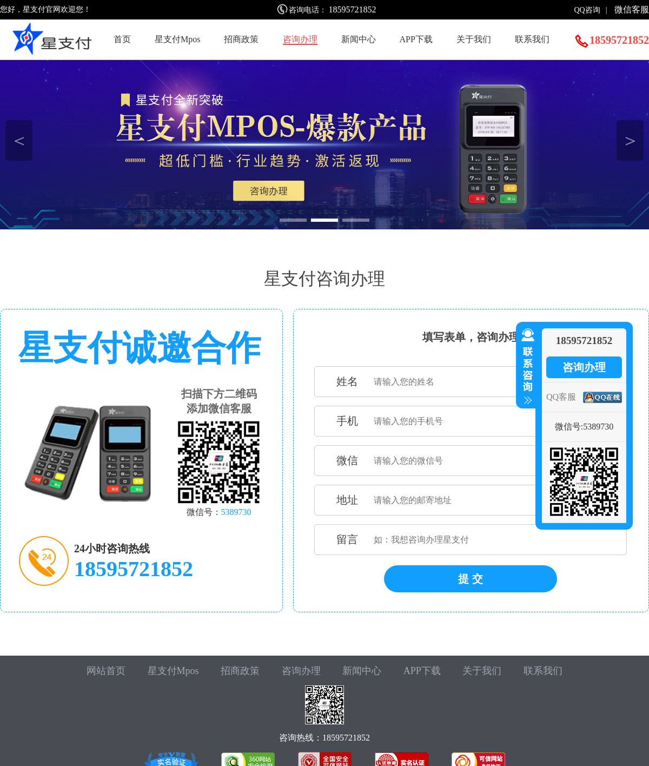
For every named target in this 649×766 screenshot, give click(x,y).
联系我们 (532, 39)
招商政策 (241, 39)
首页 (122, 39)
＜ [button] (19, 140)
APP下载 (416, 39)
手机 (347, 421)
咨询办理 (300, 39)
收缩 (525, 366)
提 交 (470, 579)
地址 (347, 500)
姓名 (347, 381)
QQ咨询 (587, 10)
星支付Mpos (177, 39)
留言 (347, 539)
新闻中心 (358, 39)
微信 (347, 460)
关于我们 (473, 39)
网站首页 (106, 670)
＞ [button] (630, 140)
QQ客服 (561, 396)
